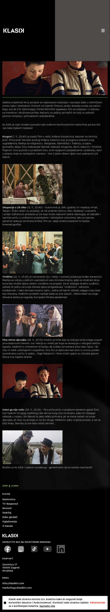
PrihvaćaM (97, 603)
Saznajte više (47, 606)
